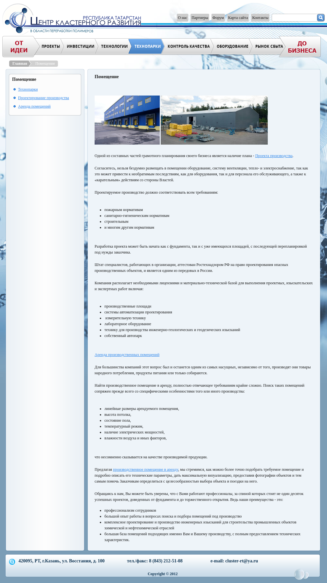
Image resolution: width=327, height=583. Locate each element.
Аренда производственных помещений (127, 354)
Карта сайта (238, 17)
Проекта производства (274, 155)
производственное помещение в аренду (145, 469)
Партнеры (199, 17)
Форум (218, 17)
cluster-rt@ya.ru (241, 560)
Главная (20, 64)
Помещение (45, 63)
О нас (182, 17)
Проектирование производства (43, 98)
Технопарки (28, 89)
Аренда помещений (34, 106)
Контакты (260, 17)
